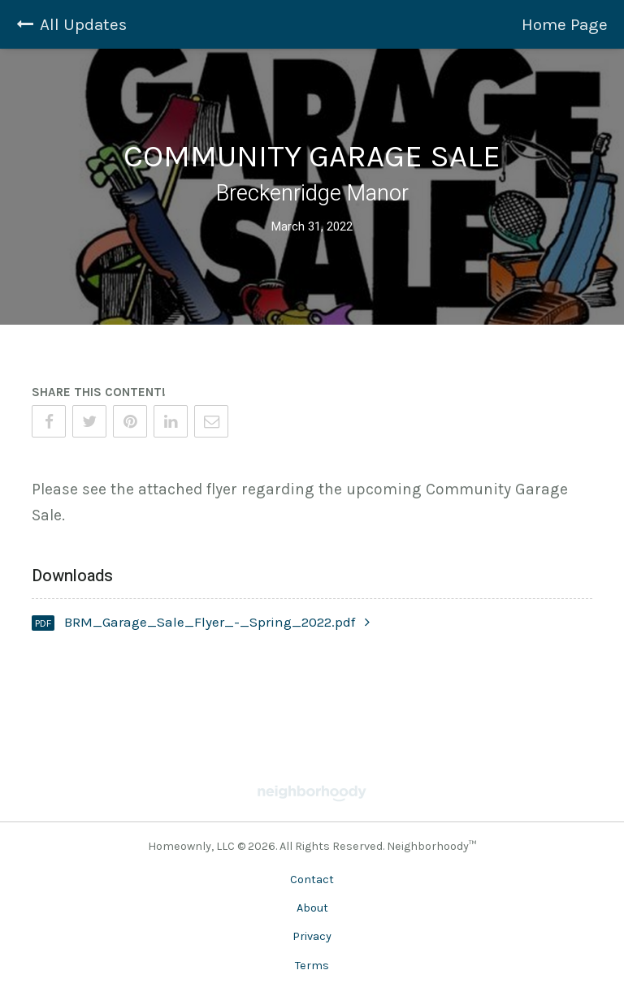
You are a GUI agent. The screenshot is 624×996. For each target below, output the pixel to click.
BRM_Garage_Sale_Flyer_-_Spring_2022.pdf (217, 622)
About (312, 908)
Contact (312, 879)
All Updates (71, 24)
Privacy (312, 936)
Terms (312, 965)
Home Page (565, 24)
